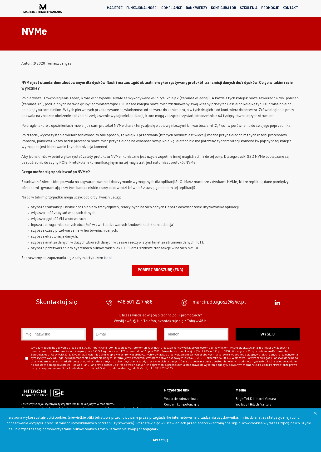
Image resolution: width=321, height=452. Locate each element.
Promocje (270, 8)
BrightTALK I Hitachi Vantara (256, 399)
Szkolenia (248, 8)
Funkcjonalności (142, 8)
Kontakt (290, 8)
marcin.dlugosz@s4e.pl (214, 302)
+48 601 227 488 (129, 303)
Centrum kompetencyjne (181, 404)
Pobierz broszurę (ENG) (160, 270)
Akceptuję (160, 440)
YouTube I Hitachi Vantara (253, 404)
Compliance (171, 8)
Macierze (115, 8)
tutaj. (108, 258)
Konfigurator (223, 8)
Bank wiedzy (196, 8)
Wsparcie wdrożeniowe (181, 399)
